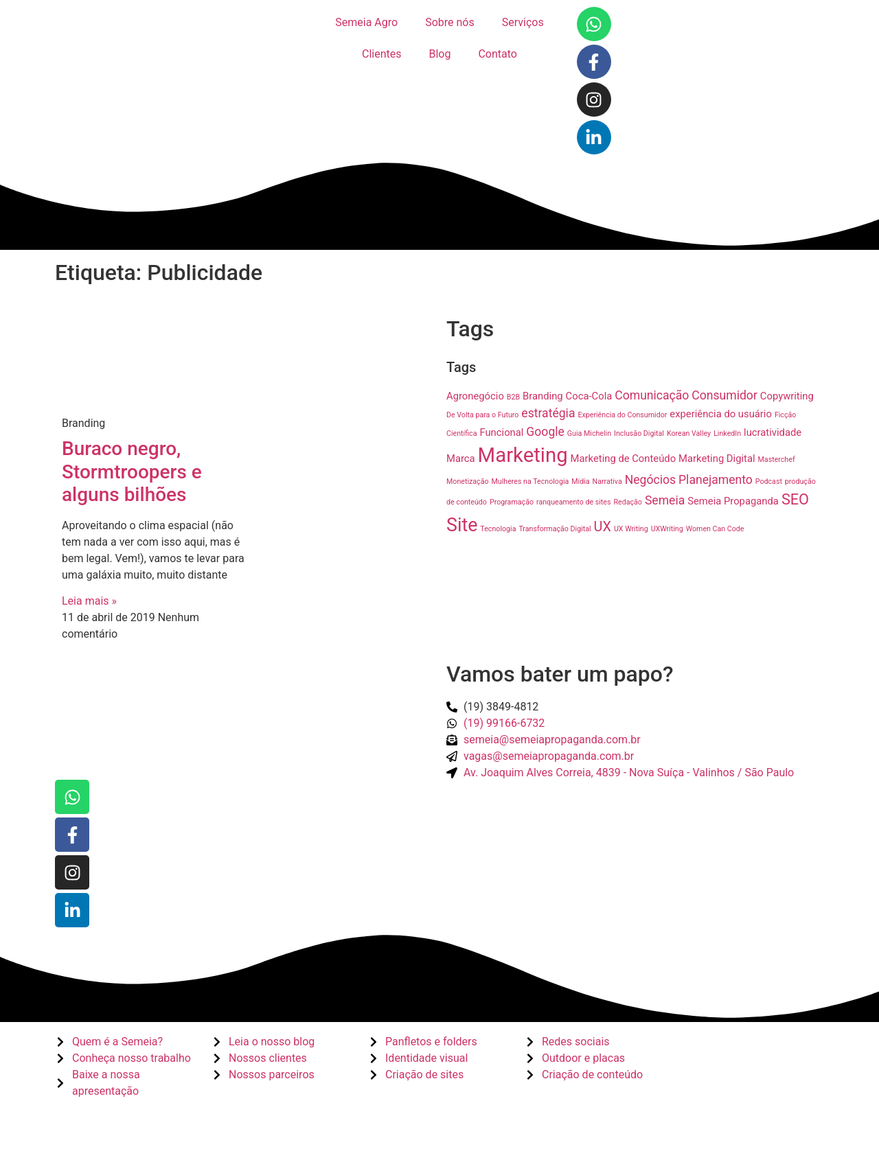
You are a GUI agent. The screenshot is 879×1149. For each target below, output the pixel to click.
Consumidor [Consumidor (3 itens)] (724, 395)
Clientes (382, 53)
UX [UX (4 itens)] (602, 527)
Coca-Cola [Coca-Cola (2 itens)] (589, 396)
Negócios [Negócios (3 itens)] (650, 480)
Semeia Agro (366, 22)
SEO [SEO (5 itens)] (795, 499)
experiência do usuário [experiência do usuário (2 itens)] (721, 414)
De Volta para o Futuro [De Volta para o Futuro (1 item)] (482, 414)
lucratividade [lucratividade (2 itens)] (772, 432)
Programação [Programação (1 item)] (512, 502)
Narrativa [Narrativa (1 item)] (607, 481)
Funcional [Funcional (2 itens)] (501, 432)
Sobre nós (450, 22)
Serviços (523, 22)
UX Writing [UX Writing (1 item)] (631, 528)
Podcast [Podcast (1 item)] (768, 481)
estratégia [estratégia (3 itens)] (548, 413)
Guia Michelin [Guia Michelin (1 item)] (589, 433)
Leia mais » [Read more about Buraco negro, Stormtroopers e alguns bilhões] (89, 600)
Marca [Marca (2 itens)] (460, 458)
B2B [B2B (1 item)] (513, 397)
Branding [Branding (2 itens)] (543, 396)
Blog (439, 53)
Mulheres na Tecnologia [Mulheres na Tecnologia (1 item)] (530, 481)
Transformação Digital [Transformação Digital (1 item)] (554, 528)
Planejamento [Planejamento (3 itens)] (715, 480)
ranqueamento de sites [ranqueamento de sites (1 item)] (573, 502)
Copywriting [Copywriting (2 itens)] (787, 396)
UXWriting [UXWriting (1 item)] (667, 528)
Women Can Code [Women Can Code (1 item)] (715, 528)
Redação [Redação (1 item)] (627, 502)
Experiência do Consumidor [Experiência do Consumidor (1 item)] (622, 414)
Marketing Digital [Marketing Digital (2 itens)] (716, 458)
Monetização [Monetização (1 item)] (467, 481)
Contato (497, 53)
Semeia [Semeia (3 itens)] (665, 500)
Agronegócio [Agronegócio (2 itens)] (475, 396)
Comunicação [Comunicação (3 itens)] (652, 395)
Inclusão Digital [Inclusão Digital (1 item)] (639, 433)
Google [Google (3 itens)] (545, 432)
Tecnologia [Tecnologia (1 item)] (498, 528)
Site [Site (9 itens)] (461, 525)
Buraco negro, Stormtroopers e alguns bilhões (132, 471)
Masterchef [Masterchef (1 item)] (776, 459)
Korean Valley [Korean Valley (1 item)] (689, 433)
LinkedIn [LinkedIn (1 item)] (727, 433)
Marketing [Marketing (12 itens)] (523, 455)
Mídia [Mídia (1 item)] (580, 481)
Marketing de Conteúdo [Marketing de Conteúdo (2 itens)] (623, 458)
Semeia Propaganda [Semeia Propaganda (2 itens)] (733, 501)
